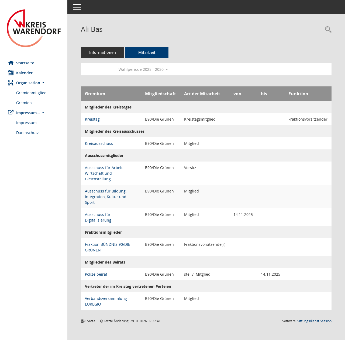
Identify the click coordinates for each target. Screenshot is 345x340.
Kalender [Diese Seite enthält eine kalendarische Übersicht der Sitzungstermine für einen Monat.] (20, 72)
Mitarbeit (147, 52)
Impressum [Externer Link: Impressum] (26, 122)
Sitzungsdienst (314, 321)
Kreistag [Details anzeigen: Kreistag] (92, 119)
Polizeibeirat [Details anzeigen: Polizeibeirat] (96, 274)
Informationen (102, 52)
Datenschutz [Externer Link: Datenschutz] (27, 132)
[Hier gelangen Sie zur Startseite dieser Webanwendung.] (33, 28)
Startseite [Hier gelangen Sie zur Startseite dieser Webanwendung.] (21, 62)
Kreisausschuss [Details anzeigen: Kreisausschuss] (99, 143)
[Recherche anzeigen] (327, 29)
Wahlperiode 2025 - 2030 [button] (143, 69)
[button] (33, 83)
